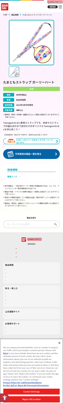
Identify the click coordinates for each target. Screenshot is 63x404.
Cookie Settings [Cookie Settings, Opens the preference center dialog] (31, 391)
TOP (5, 14)
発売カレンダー (13, 281)
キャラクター (12, 284)
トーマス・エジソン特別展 (17, 304)
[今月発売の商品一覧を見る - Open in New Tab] (31, 162)
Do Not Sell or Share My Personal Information (26, 385)
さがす (54, 232)
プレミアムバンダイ (15, 323)
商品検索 (10, 277)
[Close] (59, 343)
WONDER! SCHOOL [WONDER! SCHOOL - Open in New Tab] (14, 300)
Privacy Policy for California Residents (22, 382)
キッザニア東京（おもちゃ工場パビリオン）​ (25, 308)
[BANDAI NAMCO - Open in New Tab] (34, 247)
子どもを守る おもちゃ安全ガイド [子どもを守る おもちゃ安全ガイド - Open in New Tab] (37, 184)
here (5, 353)
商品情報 (14, 14)
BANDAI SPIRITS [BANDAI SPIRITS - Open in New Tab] (25, 265)
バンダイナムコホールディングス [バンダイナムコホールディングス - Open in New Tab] (33, 260)
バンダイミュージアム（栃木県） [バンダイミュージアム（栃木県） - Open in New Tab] (20, 311)
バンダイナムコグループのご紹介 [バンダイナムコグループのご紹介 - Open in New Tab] (33, 256)
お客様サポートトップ (16, 336)
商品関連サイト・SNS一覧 (17, 288)
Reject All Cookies (31, 399)
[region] (31, 371)
